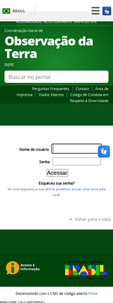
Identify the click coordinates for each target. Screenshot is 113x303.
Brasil (19, 11)
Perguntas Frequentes (50, 88)
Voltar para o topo (93, 219)
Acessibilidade (28, 22)
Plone (93, 293)
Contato (82, 88)
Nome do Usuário (34, 149)
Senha (44, 161)
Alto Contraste (58, 22)
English (11, 16)
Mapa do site (85, 22)
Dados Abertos (51, 94)
